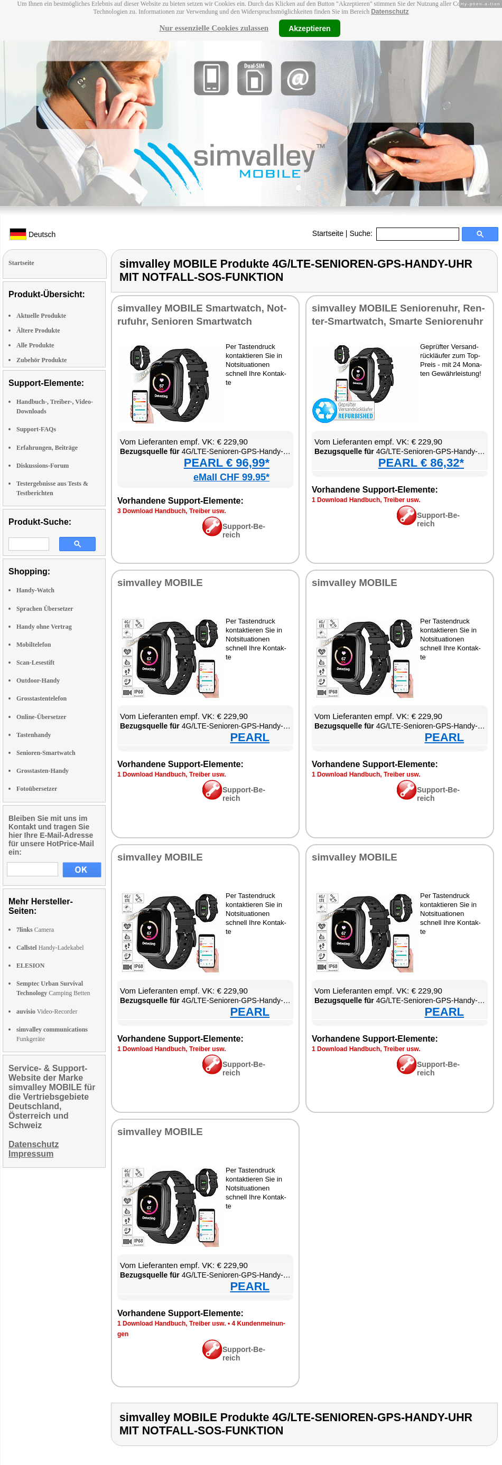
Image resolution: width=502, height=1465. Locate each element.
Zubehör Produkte (41, 360)
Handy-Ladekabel (50, 947)
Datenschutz (389, 11)
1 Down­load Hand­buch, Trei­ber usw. (366, 500)
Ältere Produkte (38, 330)
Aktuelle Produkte (41, 315)
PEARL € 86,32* (421, 462)
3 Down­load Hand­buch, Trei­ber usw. (171, 511)
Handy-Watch (35, 590)
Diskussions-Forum (42, 465)
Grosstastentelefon (41, 698)
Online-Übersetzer (41, 717)
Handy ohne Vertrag (44, 626)
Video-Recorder (46, 1011)
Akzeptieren (309, 28)
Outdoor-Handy (38, 680)
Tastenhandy (33, 735)
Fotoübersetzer (36, 788)
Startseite (327, 233)
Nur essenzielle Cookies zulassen (213, 28)
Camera (35, 929)
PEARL (249, 737)
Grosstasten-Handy (42, 770)
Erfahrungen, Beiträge (47, 447)
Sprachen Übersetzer (44, 608)
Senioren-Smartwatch (46, 753)
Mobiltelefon (33, 644)
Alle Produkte (35, 345)
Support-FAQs (36, 429)
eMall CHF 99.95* (231, 477)
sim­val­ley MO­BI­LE (160, 582)
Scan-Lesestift (35, 662)
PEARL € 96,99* (226, 462)
